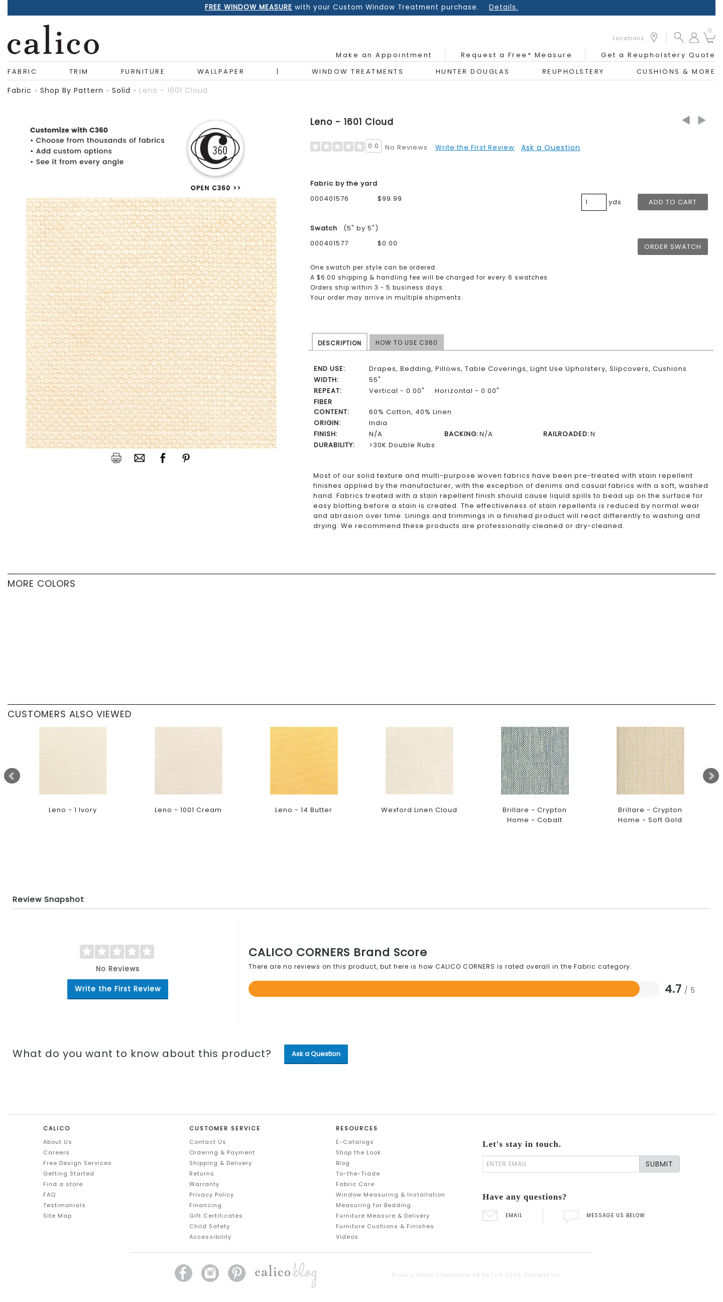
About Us (57, 1142)
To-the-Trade (358, 1173)
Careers (56, 1152)
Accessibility (210, 1237)
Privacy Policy (211, 1195)
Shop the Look (358, 1152)
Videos (347, 1237)
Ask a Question (550, 148)
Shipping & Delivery (220, 1163)
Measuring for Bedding (373, 1205)
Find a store (63, 1184)
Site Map (57, 1216)
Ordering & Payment (222, 1152)
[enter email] (561, 1164)
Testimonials (64, 1205)
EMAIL (503, 1215)
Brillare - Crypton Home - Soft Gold (650, 815)
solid (121, 90)
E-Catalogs (355, 1142)
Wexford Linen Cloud (419, 810)
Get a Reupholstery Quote (658, 55)
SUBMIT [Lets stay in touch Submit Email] (659, 1164)
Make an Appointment (384, 55)
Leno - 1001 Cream (188, 810)
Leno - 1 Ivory (73, 810)
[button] (679, 37)
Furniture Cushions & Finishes (385, 1226)
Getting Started (68, 1173)
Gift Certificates (216, 1216)
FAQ (49, 1195)
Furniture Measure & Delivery (383, 1216)
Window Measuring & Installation (390, 1195)
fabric (20, 90)
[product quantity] (594, 202)
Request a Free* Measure (517, 55)
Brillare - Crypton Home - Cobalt (535, 815)
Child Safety (209, 1226)
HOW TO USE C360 (407, 342)
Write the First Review (475, 147)
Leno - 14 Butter (303, 810)
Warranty (204, 1184)
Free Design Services (77, 1163)
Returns (201, 1173)
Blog (343, 1163)
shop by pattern (71, 90)
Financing (205, 1205)
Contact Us (207, 1142)
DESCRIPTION (340, 343)
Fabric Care (355, 1184)
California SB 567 (466, 1275)
